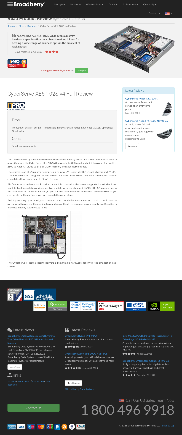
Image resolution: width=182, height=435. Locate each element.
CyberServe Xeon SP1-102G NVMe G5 (146, 120)
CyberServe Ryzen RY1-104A (141, 98)
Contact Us (33, 408)
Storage (59, 4)
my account (24, 380)
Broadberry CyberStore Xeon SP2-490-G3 (145, 360)
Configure (81, 70)
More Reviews (73, 383)
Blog (21, 26)
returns (11, 380)
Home (11, 26)
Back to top (168, 425)
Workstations (94, 4)
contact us (38, 380)
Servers (75, 4)
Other (113, 4)
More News (14, 367)
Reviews (31, 26)
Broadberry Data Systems (79, 389)
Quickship (149, 4)
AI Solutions (130, 4)
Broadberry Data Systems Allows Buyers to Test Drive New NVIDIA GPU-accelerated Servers (31, 339)
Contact (154, 13)
